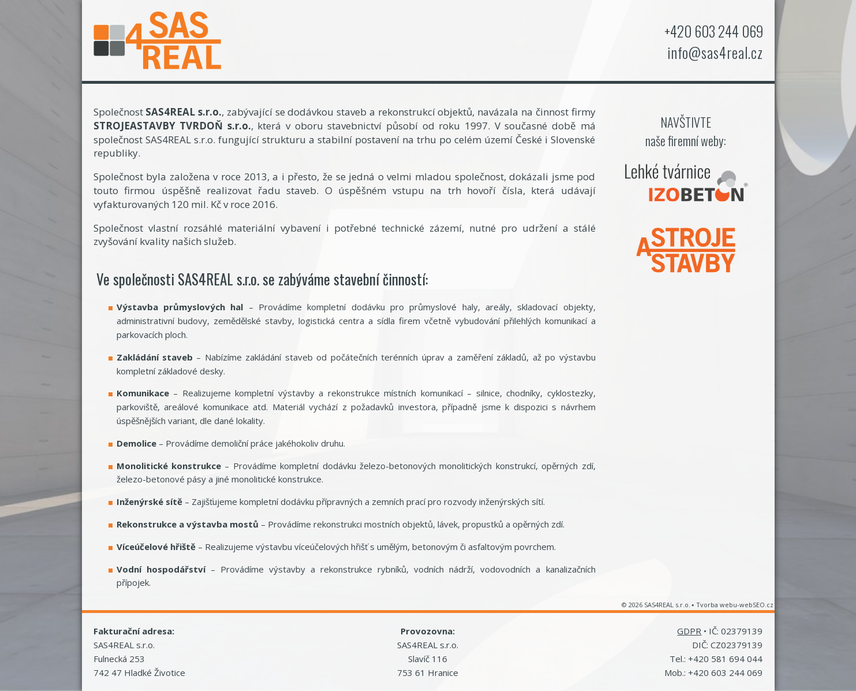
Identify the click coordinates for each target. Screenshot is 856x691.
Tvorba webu (716, 604)
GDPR (689, 631)
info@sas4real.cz (715, 52)
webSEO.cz (756, 604)
